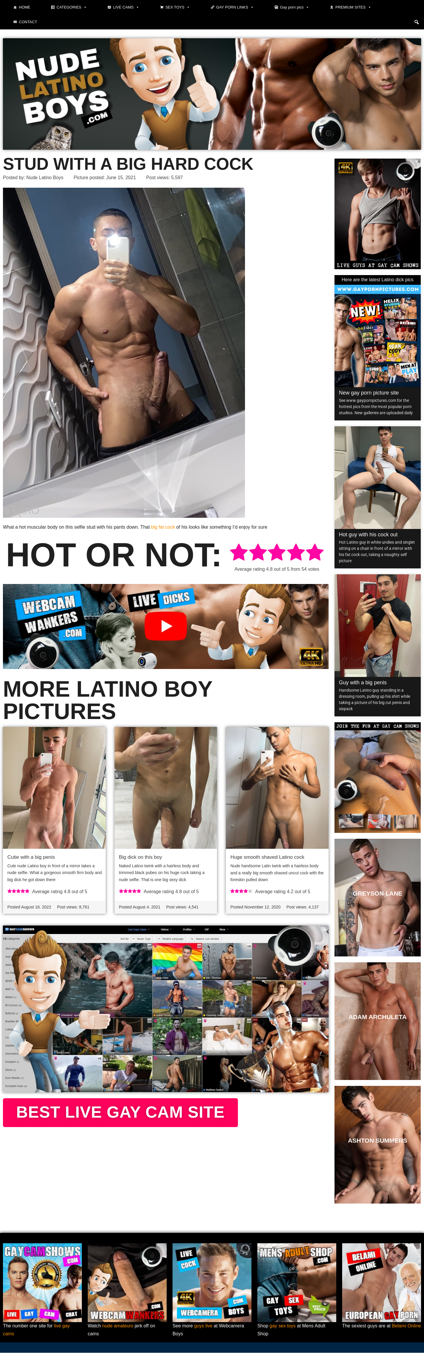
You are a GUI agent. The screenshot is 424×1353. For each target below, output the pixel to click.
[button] (416, 22)
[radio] (239, 553)
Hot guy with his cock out (368, 534)
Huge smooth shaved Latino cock (267, 857)
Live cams (126, 7)
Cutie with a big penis (31, 857)
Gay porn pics (294, 7)
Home (24, 7)
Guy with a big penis (363, 682)
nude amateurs (118, 1326)
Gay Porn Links (235, 7)
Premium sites (353, 7)
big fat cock (163, 527)
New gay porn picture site (369, 393)
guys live (203, 1326)
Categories (72, 7)
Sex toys (177, 7)
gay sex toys (283, 1326)
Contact (28, 22)
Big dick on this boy (140, 857)
